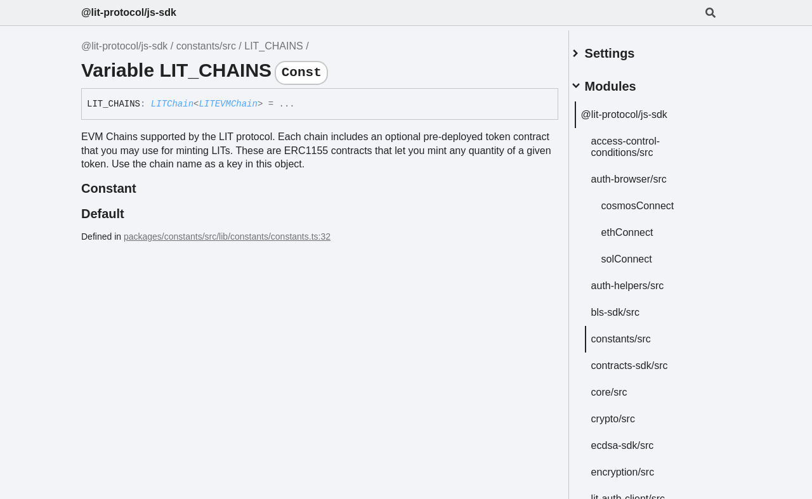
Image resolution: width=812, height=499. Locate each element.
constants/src (206, 46)
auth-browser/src (643, 174)
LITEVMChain (228, 104)
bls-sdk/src (630, 307)
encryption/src (637, 467)
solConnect (641, 254)
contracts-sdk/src (644, 360)
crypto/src (628, 413)
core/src (624, 387)
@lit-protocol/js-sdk (128, 12)
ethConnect (642, 227)
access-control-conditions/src (640, 142)
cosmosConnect (652, 200)
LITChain (172, 104)
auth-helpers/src (642, 280)
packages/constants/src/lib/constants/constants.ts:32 (227, 236)
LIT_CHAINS (273, 46)
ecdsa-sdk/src (637, 440)
